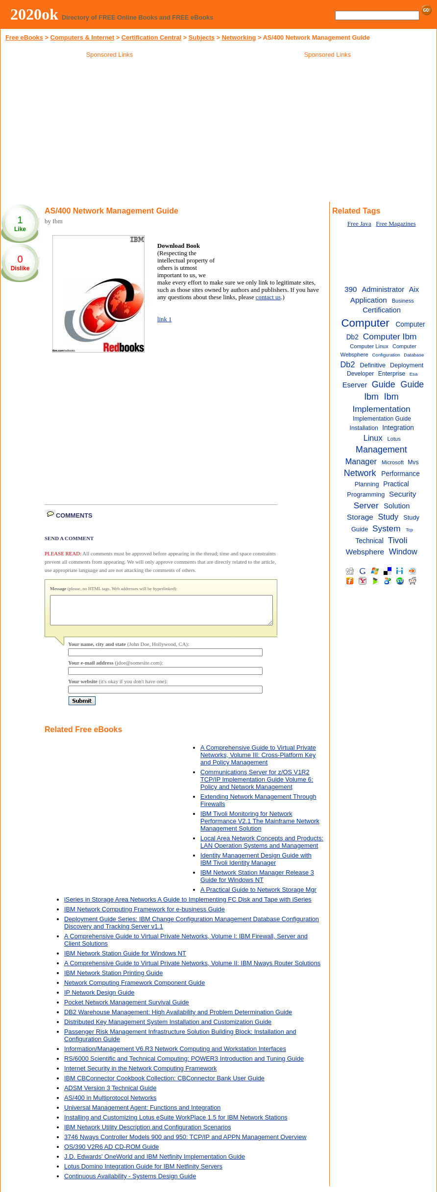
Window (403, 551)
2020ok (34, 14)
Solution (397, 506)
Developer (360, 373)
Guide (383, 384)
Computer (365, 323)
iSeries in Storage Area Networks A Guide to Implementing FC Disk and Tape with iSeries (188, 905)
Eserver (354, 385)
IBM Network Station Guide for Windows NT (125, 959)
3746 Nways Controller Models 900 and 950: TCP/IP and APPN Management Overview (185, 1142)
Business (403, 301)
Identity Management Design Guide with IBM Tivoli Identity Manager (256, 865)
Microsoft (393, 462)
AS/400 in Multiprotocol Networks (110, 1103)
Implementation (381, 409)
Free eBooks (24, 37)
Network (360, 473)
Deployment (406, 365)
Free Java (359, 223)
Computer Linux (369, 346)
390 (350, 289)
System (386, 528)
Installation (364, 428)
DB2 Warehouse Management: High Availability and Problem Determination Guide (178, 1018)
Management (381, 449)
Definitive (373, 365)
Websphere (365, 552)
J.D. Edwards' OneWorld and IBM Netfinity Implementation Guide (154, 1162)
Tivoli (398, 540)
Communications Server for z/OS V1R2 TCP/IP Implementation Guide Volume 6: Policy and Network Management (256, 785)
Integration (398, 427)
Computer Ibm (390, 336)
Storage (360, 517)
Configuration (386, 355)
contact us (268, 297)
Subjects (202, 37)
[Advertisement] (109, 131)
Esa (414, 374)
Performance (400, 473)
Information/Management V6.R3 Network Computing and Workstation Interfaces (175, 1054)
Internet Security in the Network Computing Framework (140, 1074)
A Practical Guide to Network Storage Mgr (258, 895)
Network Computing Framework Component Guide (134, 988)
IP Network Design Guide (99, 998)
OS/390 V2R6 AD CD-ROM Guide (111, 1152)
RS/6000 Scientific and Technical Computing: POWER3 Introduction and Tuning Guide (184, 1064)
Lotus (394, 439)
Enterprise (391, 373)
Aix (414, 289)
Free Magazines (395, 223)
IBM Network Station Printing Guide (113, 978)
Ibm (391, 397)
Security (402, 494)
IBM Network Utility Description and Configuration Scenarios (147, 1133)
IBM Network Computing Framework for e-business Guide (144, 915)
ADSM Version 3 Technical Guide (110, 1093)
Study (388, 516)
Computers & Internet (82, 37)
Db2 (347, 364)
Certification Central (151, 37)
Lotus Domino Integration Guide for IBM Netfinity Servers (143, 1172)
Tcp (409, 529)
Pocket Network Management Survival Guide (126, 1008)
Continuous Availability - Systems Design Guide (130, 1182)
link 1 (164, 319)
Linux (373, 437)
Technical (370, 541)
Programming (366, 494)
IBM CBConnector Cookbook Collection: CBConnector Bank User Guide (164, 1084)
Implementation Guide (382, 418)
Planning (367, 484)
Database (414, 355)
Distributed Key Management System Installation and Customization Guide (167, 1027)
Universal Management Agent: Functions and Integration (142, 1113)
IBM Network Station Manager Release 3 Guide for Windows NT (257, 882)
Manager (361, 461)
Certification (382, 310)
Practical (396, 484)
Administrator (383, 289)
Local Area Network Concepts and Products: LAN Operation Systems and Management (261, 847)
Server (366, 505)
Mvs (413, 462)
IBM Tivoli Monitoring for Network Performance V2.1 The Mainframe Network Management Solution (259, 827)
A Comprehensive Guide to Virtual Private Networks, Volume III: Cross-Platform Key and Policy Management (258, 761)
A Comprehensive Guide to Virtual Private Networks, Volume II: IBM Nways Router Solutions (192, 969)
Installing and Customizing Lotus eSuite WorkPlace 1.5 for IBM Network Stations (176, 1123)
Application (368, 300)
